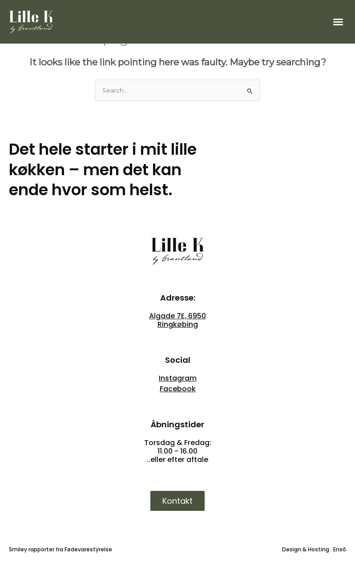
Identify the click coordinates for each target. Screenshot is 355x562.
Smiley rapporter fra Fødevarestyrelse (60, 549)
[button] (338, 22)
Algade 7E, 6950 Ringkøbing (177, 320)
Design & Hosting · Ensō (314, 549)
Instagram (178, 378)
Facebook (178, 389)
